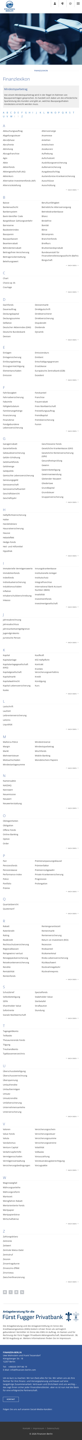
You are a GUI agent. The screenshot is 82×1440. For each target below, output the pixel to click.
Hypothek (7, 551)
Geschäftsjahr (10, 498)
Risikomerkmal (49, 953)
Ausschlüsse (48, 180)
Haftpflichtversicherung (14, 515)
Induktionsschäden (12, 586)
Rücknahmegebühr (51, 967)
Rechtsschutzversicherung (16, 944)
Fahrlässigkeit (9, 392)
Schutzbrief (8, 992)
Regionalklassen (11, 948)
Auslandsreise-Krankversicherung (58, 176)
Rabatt (6, 926)
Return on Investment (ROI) (55, 939)
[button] (5, 1292)
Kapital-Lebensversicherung (17, 685)
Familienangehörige (12, 410)
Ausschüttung (48, 185)
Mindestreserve (42, 742)
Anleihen (46, 140)
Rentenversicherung (52, 935)
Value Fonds (9, 1133)
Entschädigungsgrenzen (47, 361)
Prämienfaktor (42, 865)
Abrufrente (8, 144)
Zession (6, 1259)
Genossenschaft (11, 484)
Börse (44, 229)
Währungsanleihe (11, 1187)
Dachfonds (8, 304)
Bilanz (45, 216)
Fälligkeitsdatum (11, 406)
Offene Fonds (9, 830)
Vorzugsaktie (41, 1165)
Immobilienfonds (11, 573)
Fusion (38, 424)
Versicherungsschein (45, 1129)
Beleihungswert (10, 261)
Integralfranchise (43, 582)
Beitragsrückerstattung (14, 256)
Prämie (6, 888)
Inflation (7, 591)
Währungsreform (11, 1192)
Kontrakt (39, 664)
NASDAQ (7, 785)
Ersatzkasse (40, 366)
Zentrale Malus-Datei (13, 1250)
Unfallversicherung (12, 1102)
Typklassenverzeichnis (14, 1053)
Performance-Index (12, 874)
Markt (6, 751)
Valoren (6, 1129)
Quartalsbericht (10, 904)
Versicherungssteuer (45, 1133)
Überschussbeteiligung (14, 1071)
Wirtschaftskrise (11, 1219)
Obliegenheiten (10, 820)
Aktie (5, 162)
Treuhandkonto (10, 1049)
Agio (5, 158)
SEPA (5, 1001)
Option (6, 839)
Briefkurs (46, 243)
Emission (7, 375)
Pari (5, 861)
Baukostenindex (11, 229)
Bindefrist (46, 220)
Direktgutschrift (42, 309)
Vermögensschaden (12, 1156)
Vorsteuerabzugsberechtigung (50, 1160)
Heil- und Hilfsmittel (13, 546)
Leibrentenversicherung (15, 715)
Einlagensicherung (12, 357)
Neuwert (7, 798)
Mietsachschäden (11, 760)
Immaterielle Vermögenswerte (18, 568)
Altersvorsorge (49, 131)
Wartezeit (7, 1196)
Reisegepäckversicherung (15, 958)
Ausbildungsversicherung (54, 162)
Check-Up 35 (9, 282)
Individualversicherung (14, 582)
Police (6, 879)
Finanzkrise (8, 419)
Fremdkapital (41, 415)
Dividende (40, 327)
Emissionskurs (42, 352)
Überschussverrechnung (15, 1075)
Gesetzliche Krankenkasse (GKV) (57, 448)
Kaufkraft (39, 655)
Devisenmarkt (41, 304)
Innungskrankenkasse (45, 568)
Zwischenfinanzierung (14, 1277)
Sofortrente (8, 1010)
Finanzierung (9, 415)
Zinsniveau (8, 1272)
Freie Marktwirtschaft (45, 406)
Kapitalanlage (9, 659)
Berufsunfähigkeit (50, 202)
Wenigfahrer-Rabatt (12, 1201)
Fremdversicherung (44, 419)
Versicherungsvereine (45, 1142)
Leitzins (6, 720)
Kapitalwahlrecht (11, 681)
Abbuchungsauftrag (13, 131)
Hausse (6, 533)
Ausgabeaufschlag (51, 171)
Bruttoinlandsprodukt (52, 248)
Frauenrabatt (41, 401)
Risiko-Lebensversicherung (55, 958)
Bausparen (8, 234)
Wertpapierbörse (11, 1214)
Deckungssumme (11, 318)
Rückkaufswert (49, 962)
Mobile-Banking (42, 755)
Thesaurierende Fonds (14, 1040)
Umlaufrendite (10, 1084)
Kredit (38, 676)
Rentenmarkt (48, 930)
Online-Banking (10, 834)
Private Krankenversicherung (49, 874)
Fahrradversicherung (13, 397)
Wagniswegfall (10, 1182)
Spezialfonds (41, 992)
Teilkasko (7, 1035)
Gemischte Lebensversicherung (18, 475)
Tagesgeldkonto (10, 1031)
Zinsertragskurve (11, 1263)
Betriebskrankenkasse (52, 211)
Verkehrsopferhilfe (12, 1152)
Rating (6, 935)
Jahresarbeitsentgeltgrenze (16, 628)
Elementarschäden (12, 370)
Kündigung (40, 681)
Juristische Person (12, 637)
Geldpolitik (8, 471)
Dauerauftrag (9, 309)
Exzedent (39, 375)
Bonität (45, 225)
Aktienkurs (8, 176)
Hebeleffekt (8, 537)
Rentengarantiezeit (51, 926)
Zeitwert (7, 1245)
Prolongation (41, 883)
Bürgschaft (47, 260)
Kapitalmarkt (9, 676)
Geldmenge (8, 466)
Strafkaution (41, 1005)
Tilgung (6, 1044)
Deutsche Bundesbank (14, 331)
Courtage (7, 287)
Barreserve (8, 225)
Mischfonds (40, 751)
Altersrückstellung (12, 185)
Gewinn (45, 465)
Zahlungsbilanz (10, 1236)
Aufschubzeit (48, 158)
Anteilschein (48, 144)
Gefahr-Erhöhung (11, 457)
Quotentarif (8, 908)
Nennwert (8, 789)
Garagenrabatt (10, 444)
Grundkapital (48, 487)
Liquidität (7, 724)
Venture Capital (10, 1147)
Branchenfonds (49, 238)
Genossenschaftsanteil (14, 489)
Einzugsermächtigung (13, 366)
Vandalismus (9, 1142)
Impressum (38, 1428)
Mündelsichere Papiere (46, 760)
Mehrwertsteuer (11, 755)
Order (6, 843)
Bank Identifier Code (13, 216)
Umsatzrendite (10, 1098)
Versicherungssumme (45, 1138)
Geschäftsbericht (11, 493)
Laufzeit (7, 711)
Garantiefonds (10, 448)
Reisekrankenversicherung (16, 962)
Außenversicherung (51, 167)
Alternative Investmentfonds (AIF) (19, 180)
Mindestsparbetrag (44, 746)
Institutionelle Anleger (46, 573)
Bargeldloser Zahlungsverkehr (18, 220)
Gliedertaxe (47, 483)
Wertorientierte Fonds (13, 1205)
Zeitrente (7, 1241)
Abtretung (8, 149)
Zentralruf (8, 1254)
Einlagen (7, 352)
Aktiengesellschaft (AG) (14, 171)
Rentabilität (8, 971)
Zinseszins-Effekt (11, 1268)
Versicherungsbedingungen (16, 1165)
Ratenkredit (8, 930)
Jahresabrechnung (12, 619)
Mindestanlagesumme (14, 764)
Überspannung (10, 1080)
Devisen (7, 336)
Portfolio (7, 883)
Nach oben (72, 190)
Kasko (6, 690)
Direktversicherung (44, 318)
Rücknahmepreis (50, 971)
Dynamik (39, 331)
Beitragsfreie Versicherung (16, 252)
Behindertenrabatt (12, 248)
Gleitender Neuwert (51, 478)
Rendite (7, 967)
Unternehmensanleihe (14, 1107)
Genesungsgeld (10, 480)
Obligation (8, 825)
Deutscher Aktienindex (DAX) (17, 327)
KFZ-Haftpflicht (42, 659)
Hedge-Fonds (9, 542)
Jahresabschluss (11, 624)
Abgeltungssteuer (11, 135)
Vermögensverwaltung (14, 1160)
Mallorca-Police (10, 742)
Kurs (37, 685)
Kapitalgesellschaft (12, 672)
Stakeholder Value (44, 996)
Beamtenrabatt (10, 243)
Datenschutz (53, 1428)
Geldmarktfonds (11, 462)
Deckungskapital (11, 313)
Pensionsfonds (10, 865)
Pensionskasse (10, 870)
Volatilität (39, 1147)
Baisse (6, 202)
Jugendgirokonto (11, 633)
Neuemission (9, 794)
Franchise (39, 397)
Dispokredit (40, 322)
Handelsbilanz (10, 524)
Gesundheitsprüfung (52, 460)
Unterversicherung (12, 1111)
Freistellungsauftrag (45, 410)
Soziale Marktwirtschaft (14, 1014)
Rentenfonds (9, 976)
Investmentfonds (43, 598)
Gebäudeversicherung (14, 452)
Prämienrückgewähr (45, 870)
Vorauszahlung (42, 1156)
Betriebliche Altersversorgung (56, 207)
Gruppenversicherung (52, 497)
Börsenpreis (48, 234)
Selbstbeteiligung (11, 996)
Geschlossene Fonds (52, 444)
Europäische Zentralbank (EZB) (50, 370)
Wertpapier (8, 1210)
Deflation (7, 322)
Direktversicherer (43, 313)
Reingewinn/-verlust (13, 953)
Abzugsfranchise (11, 153)
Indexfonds (8, 577)
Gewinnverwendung (51, 474)
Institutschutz (41, 577)
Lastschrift (8, 706)
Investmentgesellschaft (46, 603)
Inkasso (6, 600)
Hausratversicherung (13, 528)
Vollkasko (39, 1152)
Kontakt (26, 1428)
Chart (5, 278)
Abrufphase (9, 140)
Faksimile (7, 401)
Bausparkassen (10, 238)
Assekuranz (47, 149)
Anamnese (47, 135)
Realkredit (8, 939)
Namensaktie (9, 780)
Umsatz (6, 1093)
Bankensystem (10, 211)
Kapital (6, 655)
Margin (6, 746)
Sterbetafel (40, 1001)
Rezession (46, 944)
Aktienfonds (9, 167)
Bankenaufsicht (10, 207)
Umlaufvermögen (11, 1089)
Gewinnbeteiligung (51, 469)
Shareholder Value (12, 1005)
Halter (6, 519)
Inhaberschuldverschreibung (17, 595)
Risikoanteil (47, 948)
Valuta (6, 1138)
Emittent (39, 357)
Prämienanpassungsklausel (48, 861)
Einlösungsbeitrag (12, 361)
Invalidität (40, 594)
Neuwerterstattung (12, 803)
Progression (41, 879)
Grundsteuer (48, 492)
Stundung (40, 1010)
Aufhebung (47, 153)
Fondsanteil (40, 392)
